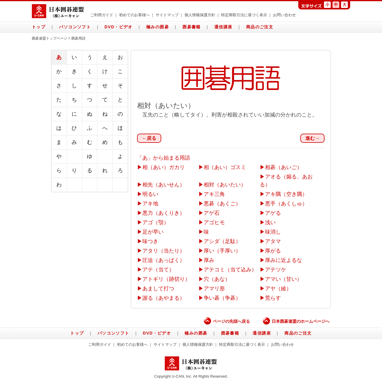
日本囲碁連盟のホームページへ (296, 321)
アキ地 (150, 204)
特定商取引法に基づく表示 (244, 15)
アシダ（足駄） (222, 241)
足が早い (153, 232)
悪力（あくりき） (163, 213)
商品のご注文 (259, 26)
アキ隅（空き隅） (286, 194)
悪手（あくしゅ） (286, 204)
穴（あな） (217, 279)
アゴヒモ (214, 222)
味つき (150, 241)
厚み (209, 260)
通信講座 (223, 26)
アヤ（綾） (278, 288)
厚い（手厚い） (222, 251)
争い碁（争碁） (222, 298)
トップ (38, 26)
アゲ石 (212, 213)
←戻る (149, 138)
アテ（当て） (158, 270)
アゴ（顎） (155, 222)
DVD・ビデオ (118, 26)
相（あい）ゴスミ (225, 167)
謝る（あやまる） (163, 298)
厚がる (273, 251)
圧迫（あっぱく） (163, 260)
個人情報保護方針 (200, 15)
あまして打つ (158, 288)
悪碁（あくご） (222, 204)
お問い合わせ (284, 15)
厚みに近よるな (283, 260)
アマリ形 (214, 288)
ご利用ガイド (101, 15)
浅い (270, 222)
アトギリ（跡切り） (166, 279)
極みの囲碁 (157, 26)
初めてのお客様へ (134, 15)
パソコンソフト (75, 26)
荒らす (273, 298)
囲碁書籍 (191, 26)
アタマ (273, 241)
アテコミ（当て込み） (230, 270)
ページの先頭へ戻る (227, 321)
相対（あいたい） (225, 185)
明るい (150, 194)
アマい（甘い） (283, 279)
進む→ (312, 138)
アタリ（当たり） (163, 251)
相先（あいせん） (163, 185)
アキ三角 (214, 194)
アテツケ (275, 270)
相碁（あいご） (283, 167)
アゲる (273, 213)
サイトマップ (167, 15)
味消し (273, 232)
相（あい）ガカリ (163, 167)
